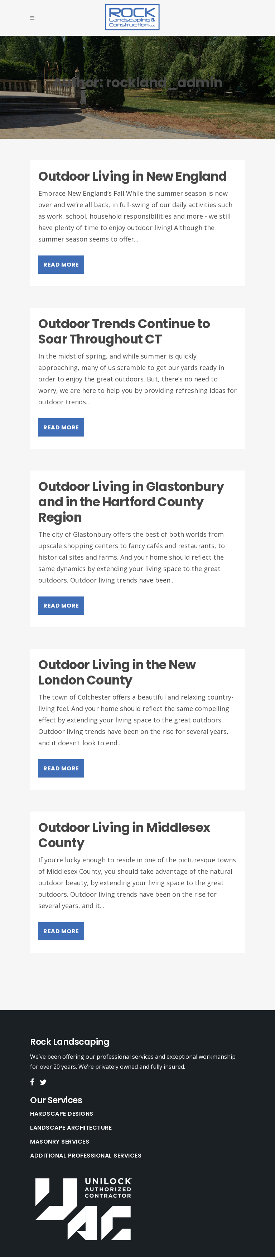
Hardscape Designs (61, 1114)
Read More (61, 264)
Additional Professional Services (85, 1156)
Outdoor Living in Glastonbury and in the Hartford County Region (131, 502)
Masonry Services (59, 1142)
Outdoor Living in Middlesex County (124, 835)
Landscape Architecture (71, 1128)
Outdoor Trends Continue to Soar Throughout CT (124, 331)
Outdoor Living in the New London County (117, 672)
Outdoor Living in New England (132, 176)
